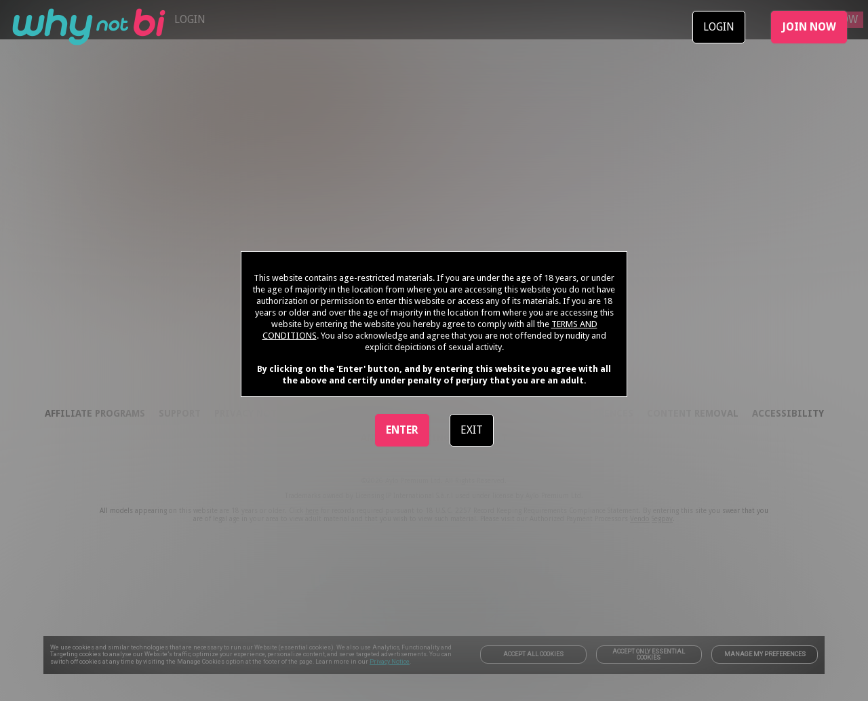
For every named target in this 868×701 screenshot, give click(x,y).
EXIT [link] (471, 429)
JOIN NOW (809, 26)
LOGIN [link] (718, 26)
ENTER (402, 429)
